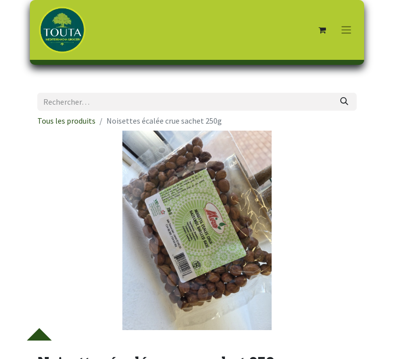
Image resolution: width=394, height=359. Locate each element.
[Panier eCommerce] (322, 30)
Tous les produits (66, 121)
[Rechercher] (344, 102)
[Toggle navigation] (346, 30)
